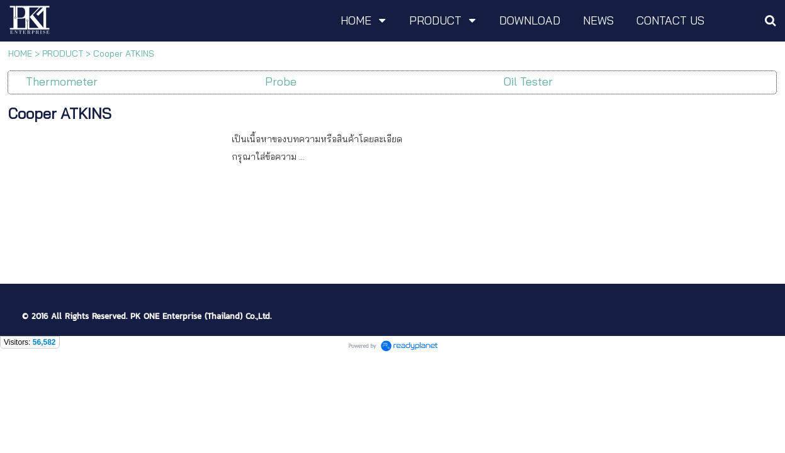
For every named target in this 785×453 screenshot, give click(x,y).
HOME (20, 53)
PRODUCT (62, 53)
